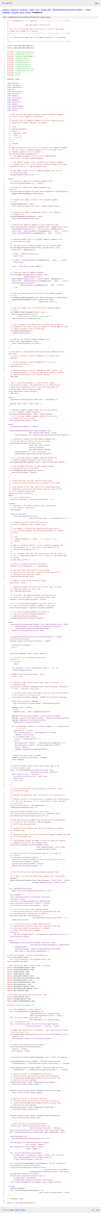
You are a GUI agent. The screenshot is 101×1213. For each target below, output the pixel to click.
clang (31, 9)
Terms (23, 1210)
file (42, 17)
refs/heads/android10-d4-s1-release (67, 9)
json (97, 1210)
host (37, 9)
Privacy (17, 1210)
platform (14, 9)
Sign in (97, 3)
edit (48, 17)
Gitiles (12, 1210)
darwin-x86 (45, 9)
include (15, 12)
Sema (28, 12)
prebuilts (24, 9)
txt (93, 1210)
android (5, 9)
